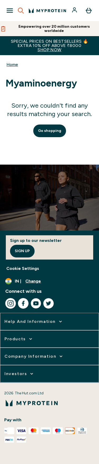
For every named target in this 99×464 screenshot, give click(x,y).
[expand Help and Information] (33, 321)
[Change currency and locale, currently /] (49, 281)
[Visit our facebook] (23, 303)
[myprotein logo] (47, 10)
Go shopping (49, 130)
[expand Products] (18, 339)
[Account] (75, 10)
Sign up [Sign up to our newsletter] (22, 251)
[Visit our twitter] (48, 303)
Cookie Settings (22, 268)
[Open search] (21, 10)
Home (12, 64)
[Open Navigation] (10, 10)
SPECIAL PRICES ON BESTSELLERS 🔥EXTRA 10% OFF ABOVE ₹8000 (49, 45)
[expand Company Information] (34, 356)
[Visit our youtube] (36, 303)
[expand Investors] (19, 374)
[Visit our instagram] (10, 303)
